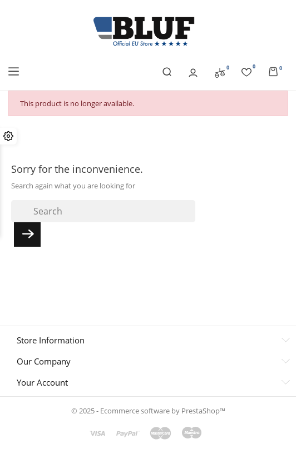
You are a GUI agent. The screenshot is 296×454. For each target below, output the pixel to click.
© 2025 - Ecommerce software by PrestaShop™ (148, 411)
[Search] (103, 211)
